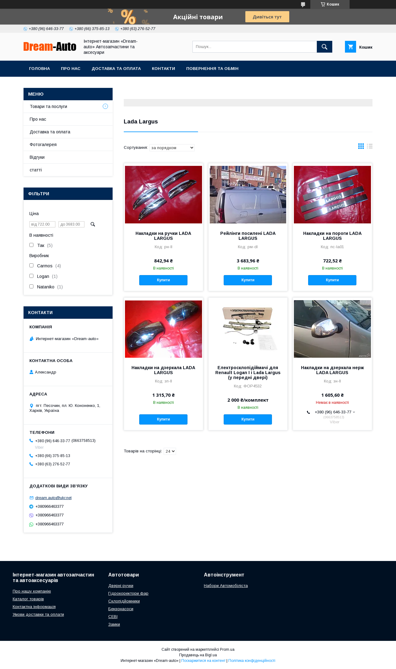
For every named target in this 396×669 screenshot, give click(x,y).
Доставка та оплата (116, 68)
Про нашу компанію (32, 591)
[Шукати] (324, 47)
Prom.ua (227, 649)
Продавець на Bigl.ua (198, 655)
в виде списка (369, 147)
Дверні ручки (120, 585)
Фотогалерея (43, 144)
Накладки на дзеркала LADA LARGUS (163, 370)
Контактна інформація (34, 606)
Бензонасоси (120, 608)
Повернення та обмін (212, 68)
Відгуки (37, 157)
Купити (163, 280)
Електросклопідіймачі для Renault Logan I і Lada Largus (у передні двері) (248, 372)
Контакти (163, 68)
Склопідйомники (124, 601)
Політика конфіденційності (251, 660)
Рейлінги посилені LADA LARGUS (248, 236)
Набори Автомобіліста (226, 585)
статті (36, 169)
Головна (39, 68)
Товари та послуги (48, 106)
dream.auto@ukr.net (53, 497)
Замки (114, 624)
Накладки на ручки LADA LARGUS (163, 236)
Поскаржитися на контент (203, 660)
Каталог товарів (28, 599)
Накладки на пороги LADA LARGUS (332, 236)
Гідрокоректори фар (128, 593)
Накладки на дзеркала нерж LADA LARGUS (332, 370)
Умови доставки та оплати (38, 614)
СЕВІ (113, 616)
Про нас (70, 68)
